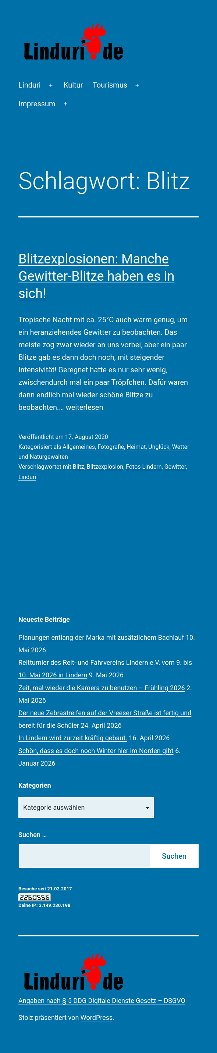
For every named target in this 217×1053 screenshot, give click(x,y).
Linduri (29, 85)
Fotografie (110, 446)
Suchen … (32, 834)
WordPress (97, 1017)
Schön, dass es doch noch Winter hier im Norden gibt (96, 751)
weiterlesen (84, 407)
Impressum (37, 103)
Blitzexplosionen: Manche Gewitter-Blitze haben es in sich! (96, 276)
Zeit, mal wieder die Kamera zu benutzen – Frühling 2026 (101, 688)
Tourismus (110, 85)
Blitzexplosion (105, 466)
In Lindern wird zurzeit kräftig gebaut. (72, 738)
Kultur (73, 85)
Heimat (136, 446)
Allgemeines (79, 446)
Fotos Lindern (143, 466)
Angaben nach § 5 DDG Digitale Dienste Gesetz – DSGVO (101, 1000)
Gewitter (175, 466)
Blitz (78, 466)
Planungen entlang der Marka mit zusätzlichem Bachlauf (101, 637)
